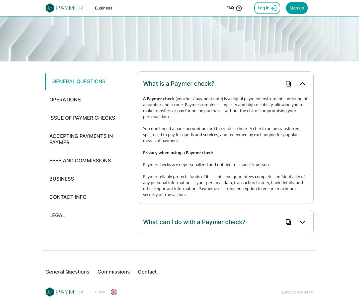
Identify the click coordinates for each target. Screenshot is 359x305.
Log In (267, 8)
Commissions (113, 272)
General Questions (67, 272)
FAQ (234, 8)
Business (103, 7)
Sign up (297, 7)
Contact (147, 272)
